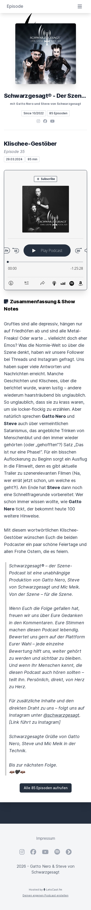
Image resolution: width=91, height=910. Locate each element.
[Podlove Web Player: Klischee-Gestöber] (45, 230)
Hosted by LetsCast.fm (45, 889)
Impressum (45, 838)
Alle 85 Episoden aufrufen (45, 788)
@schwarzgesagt (61, 715)
